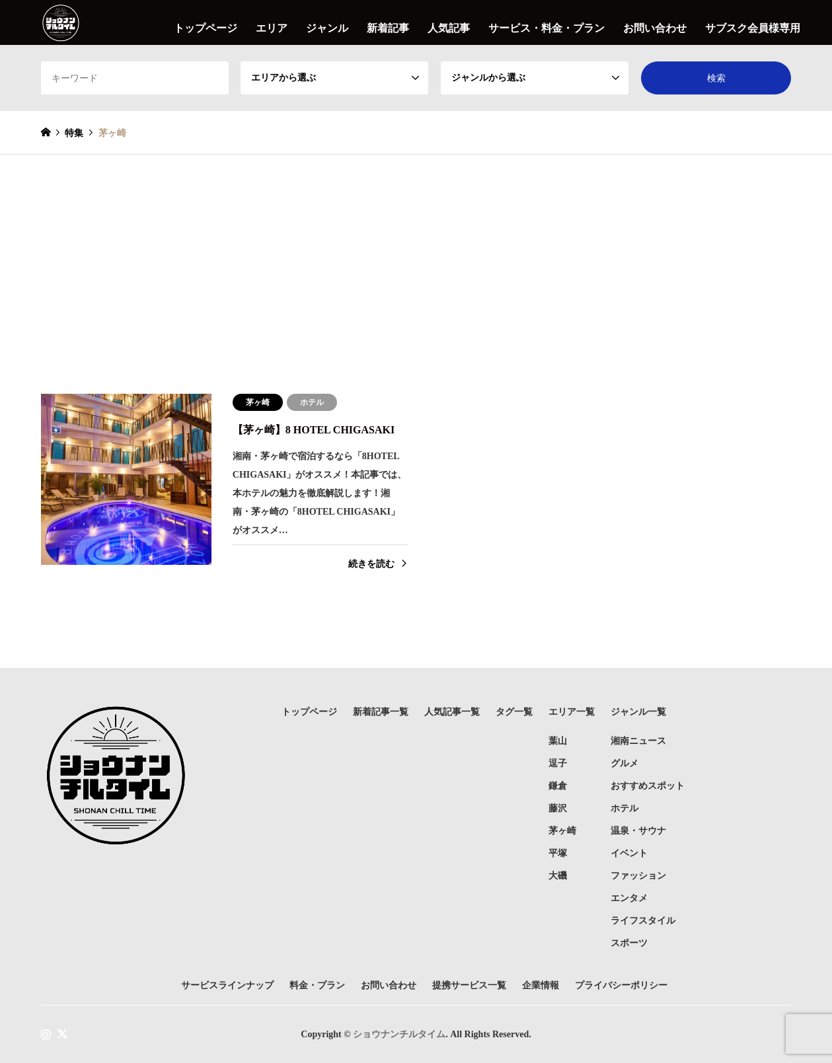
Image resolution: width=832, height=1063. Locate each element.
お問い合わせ (655, 28)
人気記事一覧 (452, 712)
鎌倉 (557, 786)
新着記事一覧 (380, 712)
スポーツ (629, 943)
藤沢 (557, 808)
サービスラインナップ (227, 985)
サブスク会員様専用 (752, 28)
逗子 (557, 763)
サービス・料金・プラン (546, 28)
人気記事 (449, 28)
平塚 (557, 853)
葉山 (557, 741)
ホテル (624, 808)
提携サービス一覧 (469, 985)
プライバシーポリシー (621, 985)
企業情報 (540, 985)
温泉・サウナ (638, 831)
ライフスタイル (643, 921)
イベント (629, 853)
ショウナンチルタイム (399, 1034)
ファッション (638, 876)
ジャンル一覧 (638, 712)
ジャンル (327, 28)
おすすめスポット (648, 786)
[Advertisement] (416, 253)
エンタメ (629, 898)
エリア (271, 28)
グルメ (624, 763)
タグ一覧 (514, 712)
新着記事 (388, 28)
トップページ (205, 28)
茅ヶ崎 (562, 831)
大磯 (557, 876)
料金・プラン (317, 985)
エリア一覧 (571, 712)
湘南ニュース (638, 741)
